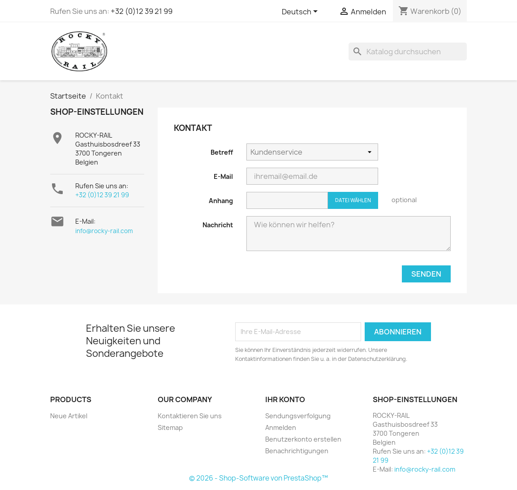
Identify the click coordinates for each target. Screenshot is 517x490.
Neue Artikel (68, 416)
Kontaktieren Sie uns (190, 416)
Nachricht (217, 225)
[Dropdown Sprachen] (301, 12)
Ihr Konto (285, 399)
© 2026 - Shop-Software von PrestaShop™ (258, 478)
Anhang (221, 200)
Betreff (222, 152)
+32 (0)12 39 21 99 (141, 11)
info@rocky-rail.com (104, 231)
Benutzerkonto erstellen (303, 439)
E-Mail (223, 176)
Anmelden (280, 427)
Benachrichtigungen (296, 451)
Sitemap (170, 427)
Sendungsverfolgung (298, 416)
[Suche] (408, 52)
